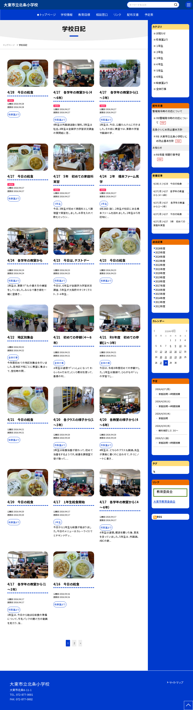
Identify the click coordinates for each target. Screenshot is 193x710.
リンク (117, 14)
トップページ (48, 14)
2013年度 (160, 302)
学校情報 (67, 14)
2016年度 (160, 289)
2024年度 (160, 256)
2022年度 (160, 265)
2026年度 (160, 248)
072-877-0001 (24, 694)
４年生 (159, 64)
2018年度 (160, 281)
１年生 (159, 46)
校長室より (162, 39)
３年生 (159, 58)
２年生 (159, 52)
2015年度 (160, 293)
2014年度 (160, 298)
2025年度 (160, 252)
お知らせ (161, 33)
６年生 (159, 77)
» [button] (80, 643)
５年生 (159, 70)
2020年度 (160, 273)
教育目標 (84, 14)
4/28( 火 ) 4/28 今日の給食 (167, 183)
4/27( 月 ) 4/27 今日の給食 (167, 214)
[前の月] (154, 330)
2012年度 (160, 306)
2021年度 (160, 269)
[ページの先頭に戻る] (188, 705)
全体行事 (161, 89)
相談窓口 (102, 14)
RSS (159, 516)
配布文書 (133, 14)
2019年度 (160, 277)
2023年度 (160, 261)
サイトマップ (176, 682)
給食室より (162, 83)
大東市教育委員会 (164, 501)
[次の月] (186, 330)
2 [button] (74, 643)
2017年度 (160, 285)
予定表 (148, 14)
